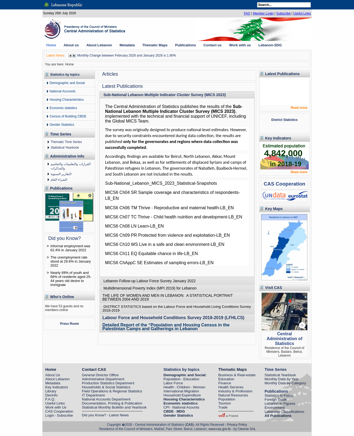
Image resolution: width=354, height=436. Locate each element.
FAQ (247, 13)
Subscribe (283, 13)
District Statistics (284, 120)
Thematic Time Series (66, 142)
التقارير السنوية (61, 174)
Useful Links (302, 13)
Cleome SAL (247, 429)
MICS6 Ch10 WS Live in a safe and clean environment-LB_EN (164, 244)
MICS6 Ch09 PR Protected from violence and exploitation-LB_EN (167, 235)
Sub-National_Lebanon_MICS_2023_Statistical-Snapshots (161, 183)
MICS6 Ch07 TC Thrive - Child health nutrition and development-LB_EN (173, 217)
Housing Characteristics (67, 100)
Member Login (263, 13)
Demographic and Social (67, 83)
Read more (299, 108)
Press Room (69, 324)
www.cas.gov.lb (220, 429)
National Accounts (62, 91)
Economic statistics (63, 108)
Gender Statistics (62, 125)
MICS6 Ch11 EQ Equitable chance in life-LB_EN (151, 253)
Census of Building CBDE (68, 116)
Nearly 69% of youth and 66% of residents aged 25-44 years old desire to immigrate (70, 279)
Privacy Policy (237, 425)
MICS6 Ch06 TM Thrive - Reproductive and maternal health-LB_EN (169, 207)
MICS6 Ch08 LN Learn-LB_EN (134, 226)
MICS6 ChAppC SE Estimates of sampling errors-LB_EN (159, 262)
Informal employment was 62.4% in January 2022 (70, 248)
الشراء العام (59, 180)
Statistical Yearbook (65, 147)
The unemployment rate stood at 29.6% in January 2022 (70, 261)
